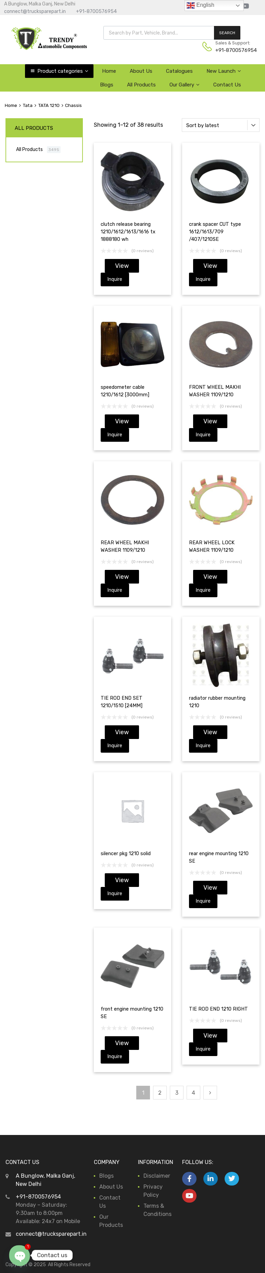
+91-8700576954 (96, 11)
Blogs (106, 85)
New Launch (223, 71)
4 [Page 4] (193, 1093)
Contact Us (227, 85)
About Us (141, 71)
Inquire (115, 279)
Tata (28, 105)
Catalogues (179, 71)
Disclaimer (156, 1176)
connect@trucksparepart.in (35, 11)
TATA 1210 (49, 105)
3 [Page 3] (176, 1093)
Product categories (62, 71)
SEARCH (227, 32)
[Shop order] (221, 125)
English (200, 5)
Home (109, 71)
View (122, 266)
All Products (141, 85)
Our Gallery (184, 85)
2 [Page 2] (160, 1093)
